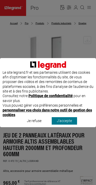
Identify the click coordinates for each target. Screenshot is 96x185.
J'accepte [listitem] (64, 126)
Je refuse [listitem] (34, 126)
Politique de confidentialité (50, 101)
